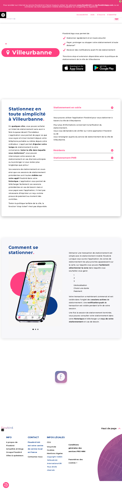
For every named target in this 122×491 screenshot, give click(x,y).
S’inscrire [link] (101, 15)
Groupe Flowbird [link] (14, 469)
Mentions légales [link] (55, 470)
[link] (3, 15)
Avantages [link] (52, 23)
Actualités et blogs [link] (14, 465)
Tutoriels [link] (104, 23)
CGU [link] (49, 459)
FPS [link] (63, 23)
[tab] (83, 125)
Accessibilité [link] (82, 15)
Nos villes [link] (74, 23)
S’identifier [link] (112, 15)
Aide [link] (92, 15)
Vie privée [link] (51, 463)
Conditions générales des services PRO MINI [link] (77, 464)
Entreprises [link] (89, 23)
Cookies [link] (51, 467)
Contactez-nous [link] (35, 473)
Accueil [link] (38, 23)
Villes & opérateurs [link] (14, 472)
